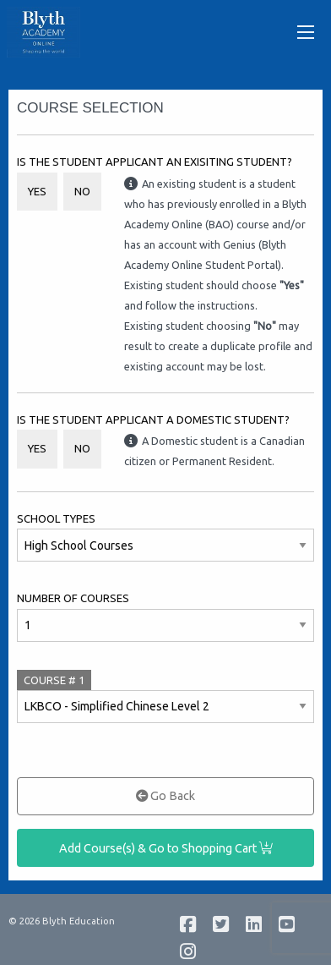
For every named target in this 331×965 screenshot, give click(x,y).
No (82, 191)
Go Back (165, 796)
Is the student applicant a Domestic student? (153, 419)
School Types (56, 518)
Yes (37, 191)
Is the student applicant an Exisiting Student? (154, 161)
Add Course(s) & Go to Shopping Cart (166, 848)
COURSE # (54, 680)
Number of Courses (73, 598)
